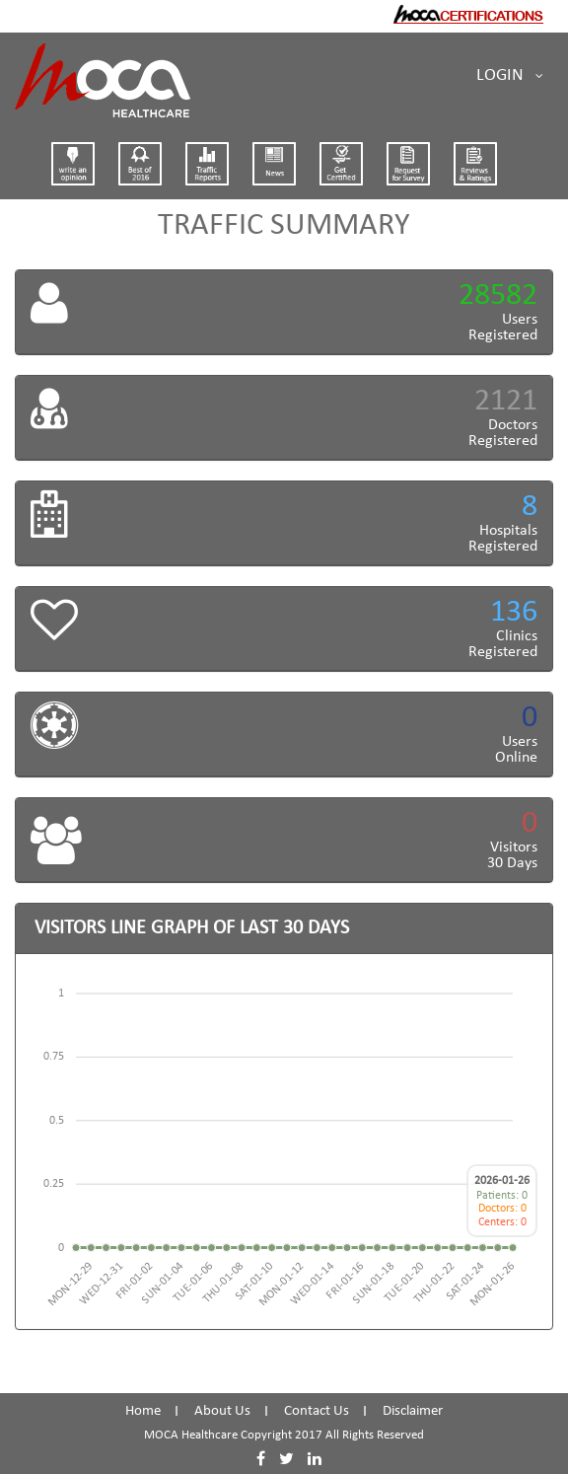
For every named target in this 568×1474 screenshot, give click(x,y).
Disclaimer (413, 1411)
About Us (222, 1411)
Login (509, 76)
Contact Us (316, 1411)
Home (143, 1411)
